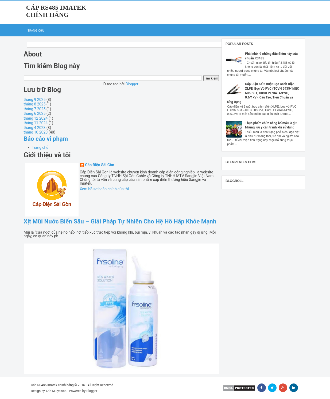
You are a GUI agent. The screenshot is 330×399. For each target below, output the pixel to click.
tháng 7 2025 (35, 109)
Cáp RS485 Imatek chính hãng (56, 11)
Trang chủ (36, 30)
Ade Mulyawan (56, 391)
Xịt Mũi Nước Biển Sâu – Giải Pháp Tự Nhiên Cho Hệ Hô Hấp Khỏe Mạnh (120, 221)
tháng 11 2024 (36, 123)
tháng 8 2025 (35, 104)
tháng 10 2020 (36, 132)
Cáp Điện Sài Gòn (99, 165)
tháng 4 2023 (35, 128)
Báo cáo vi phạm (46, 138)
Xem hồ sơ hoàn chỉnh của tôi (104, 189)
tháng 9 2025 (35, 99)
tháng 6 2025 (35, 113)
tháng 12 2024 (36, 118)
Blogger (132, 84)
